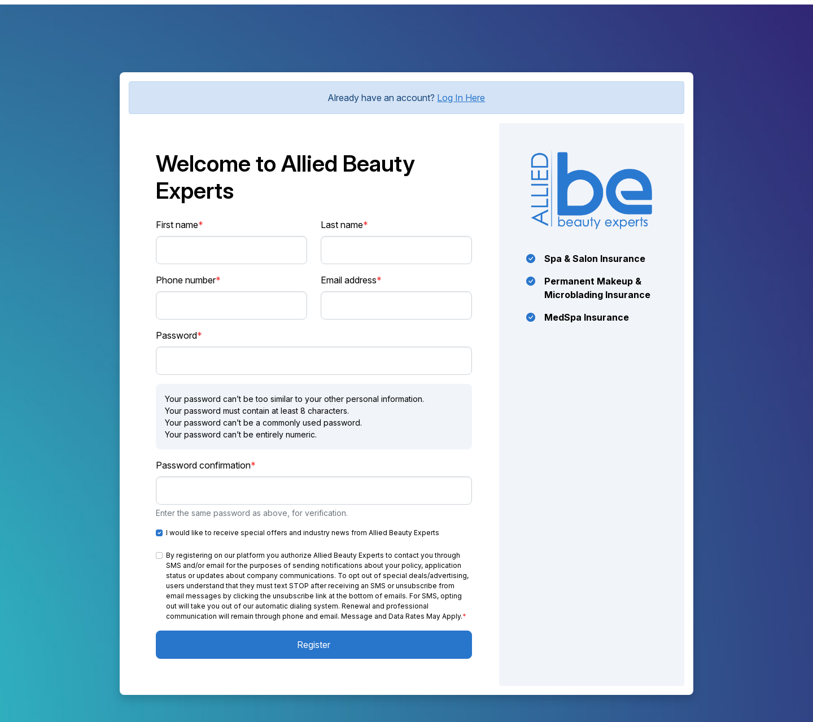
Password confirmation (206, 465)
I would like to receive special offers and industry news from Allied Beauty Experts (302, 532)
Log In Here (461, 97)
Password (179, 335)
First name (179, 224)
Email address (351, 280)
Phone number (188, 280)
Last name (344, 224)
